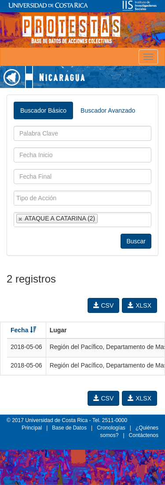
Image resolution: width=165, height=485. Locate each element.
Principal (32, 428)
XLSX (139, 305)
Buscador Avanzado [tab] (108, 110)
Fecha (23, 330)
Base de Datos (69, 428)
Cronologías (111, 428)
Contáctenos (143, 435)
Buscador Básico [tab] (43, 110)
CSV (103, 305)
